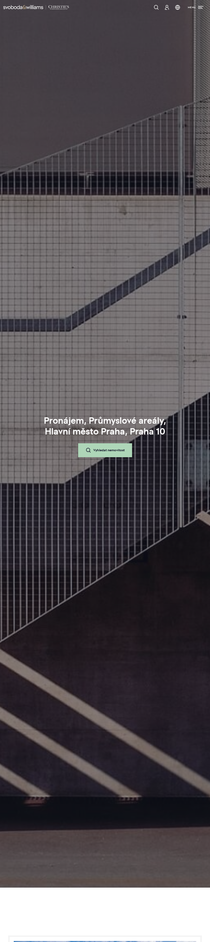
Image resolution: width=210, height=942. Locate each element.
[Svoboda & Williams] (36, 7)
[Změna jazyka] (177, 7)
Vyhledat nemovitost (105, 450)
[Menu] (195, 7)
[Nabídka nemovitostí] (156, 7)
